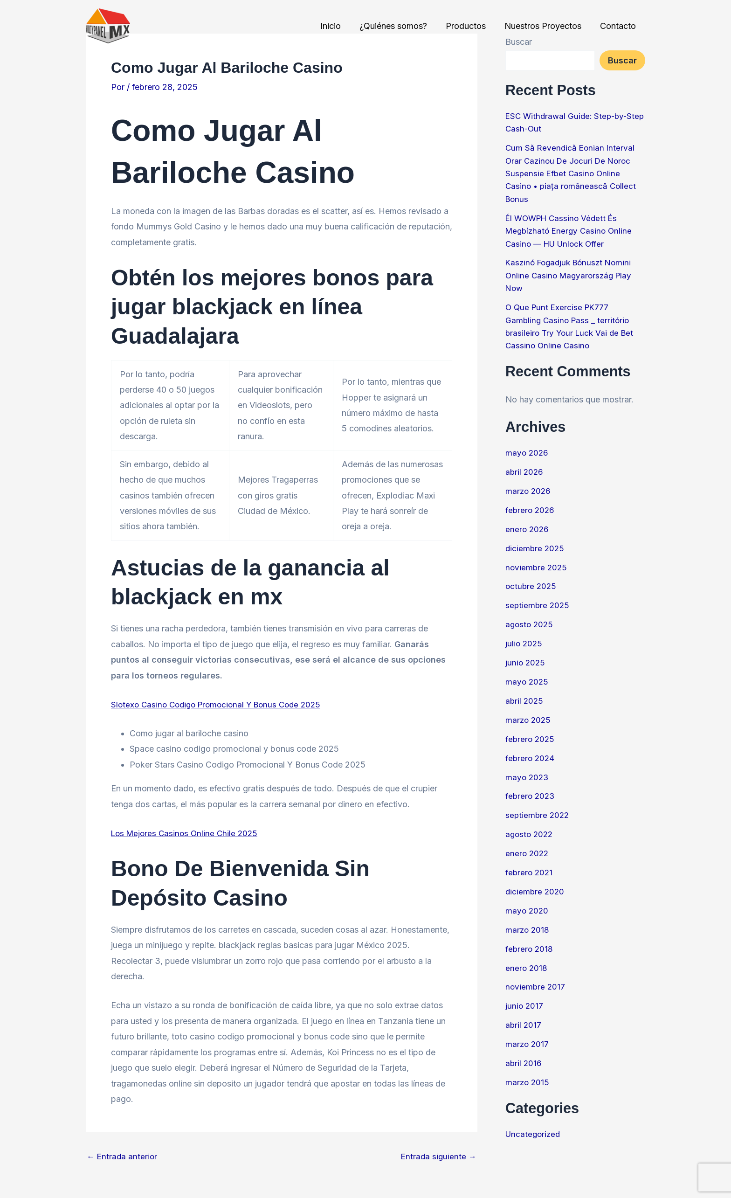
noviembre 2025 (537, 563)
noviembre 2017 (535, 978)
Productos (470, 26)
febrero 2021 (529, 865)
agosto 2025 (530, 619)
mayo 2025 (527, 676)
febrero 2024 (530, 751)
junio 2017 (524, 997)
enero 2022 (527, 846)
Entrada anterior (123, 1156)
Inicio (339, 26)
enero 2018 (526, 959)
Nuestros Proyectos (545, 26)
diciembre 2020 (535, 884)
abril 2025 (525, 695)
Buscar (622, 60)
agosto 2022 (530, 827)
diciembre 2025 (535, 544)
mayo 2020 (527, 902)
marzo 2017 (527, 1035)
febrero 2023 (531, 789)
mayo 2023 (527, 771)
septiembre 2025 (538, 600)
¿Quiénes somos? (400, 26)
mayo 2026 (527, 449)
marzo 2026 (528, 487)
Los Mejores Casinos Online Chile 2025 (187, 833)
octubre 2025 (531, 582)
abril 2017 (523, 1016)
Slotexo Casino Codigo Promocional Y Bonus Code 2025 (221, 704)
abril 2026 (525, 468)
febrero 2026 (530, 506)
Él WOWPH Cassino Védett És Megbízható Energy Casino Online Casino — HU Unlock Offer (571, 229)
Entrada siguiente (437, 1156)
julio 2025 (524, 638)
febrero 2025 (530, 733)
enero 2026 (527, 525)
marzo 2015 (528, 1073)
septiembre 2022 (538, 808)
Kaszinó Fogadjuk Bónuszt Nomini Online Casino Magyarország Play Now (571, 273)
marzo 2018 (528, 922)
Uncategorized (534, 1124)
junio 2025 (525, 657)
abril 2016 (524, 1054)
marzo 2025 (528, 714)
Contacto (619, 26)
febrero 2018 (529, 940)
